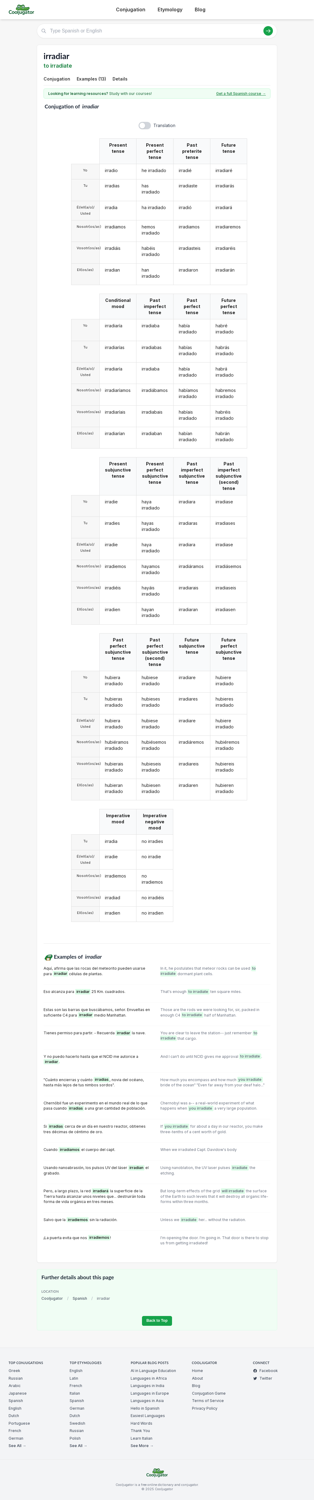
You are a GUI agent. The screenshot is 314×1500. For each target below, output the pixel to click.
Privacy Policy (204, 1408)
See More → (142, 1445)
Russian (16, 1378)
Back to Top (156, 1320)
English (15, 1408)
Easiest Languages (148, 1415)
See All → (17, 1445)
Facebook (265, 1370)
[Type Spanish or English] (157, 31)
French (15, 1430)
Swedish (77, 1423)
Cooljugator (52, 1298)
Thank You (140, 1430)
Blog (200, 9)
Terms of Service (208, 1400)
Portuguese (19, 1423)
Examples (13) (91, 78)
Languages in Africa (149, 1378)
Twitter (262, 1378)
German (16, 1438)
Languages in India (147, 1385)
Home (197, 1370)
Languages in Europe (150, 1393)
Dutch (14, 1415)
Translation (164, 125)
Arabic (15, 1385)
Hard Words (141, 1423)
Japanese (18, 1393)
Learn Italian (141, 1438)
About (197, 1378)
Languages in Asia (147, 1400)
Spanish (80, 1298)
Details (120, 78)
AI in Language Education (153, 1370)
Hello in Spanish (145, 1408)
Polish (75, 1438)
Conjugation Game (209, 1393)
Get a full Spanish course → (241, 93)
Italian (75, 1393)
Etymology (170, 9)
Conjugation (130, 9)
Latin (74, 1378)
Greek (14, 1370)
